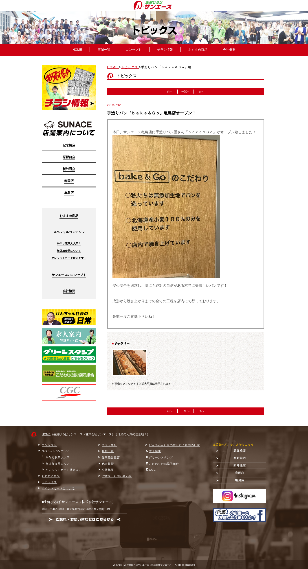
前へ (169, 91)
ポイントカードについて (58, 488)
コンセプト (133, 49)
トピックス (49, 482)
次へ (201, 91)
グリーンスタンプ (161, 457)
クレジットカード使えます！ (68, 258)
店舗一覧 (104, 49)
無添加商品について (59, 463)
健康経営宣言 (111, 457)
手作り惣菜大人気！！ (61, 457)
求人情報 (155, 451)
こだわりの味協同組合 (164, 463)
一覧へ (185, 91)
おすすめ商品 (197, 49)
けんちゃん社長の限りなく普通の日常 (174, 445)
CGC (152, 469)
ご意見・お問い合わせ (117, 476)
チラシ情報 (165, 49)
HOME (77, 49)
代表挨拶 (108, 463)
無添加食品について (69, 250)
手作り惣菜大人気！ (69, 243)
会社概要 (229, 49)
